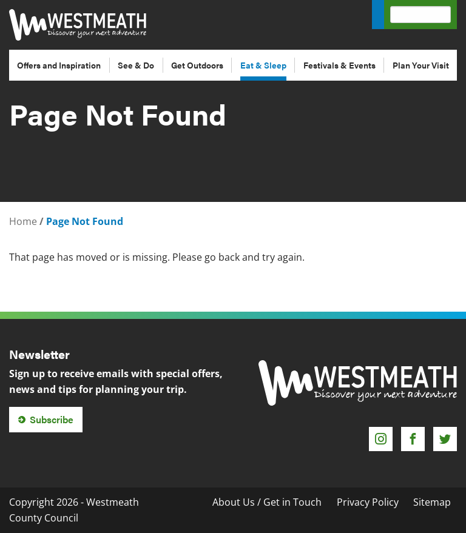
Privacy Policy (368, 502)
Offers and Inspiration (59, 65)
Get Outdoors (197, 65)
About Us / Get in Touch (267, 502)
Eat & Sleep (263, 65)
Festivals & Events (339, 65)
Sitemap (432, 502)
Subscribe (51, 419)
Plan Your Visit (421, 65)
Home (23, 221)
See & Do (136, 65)
